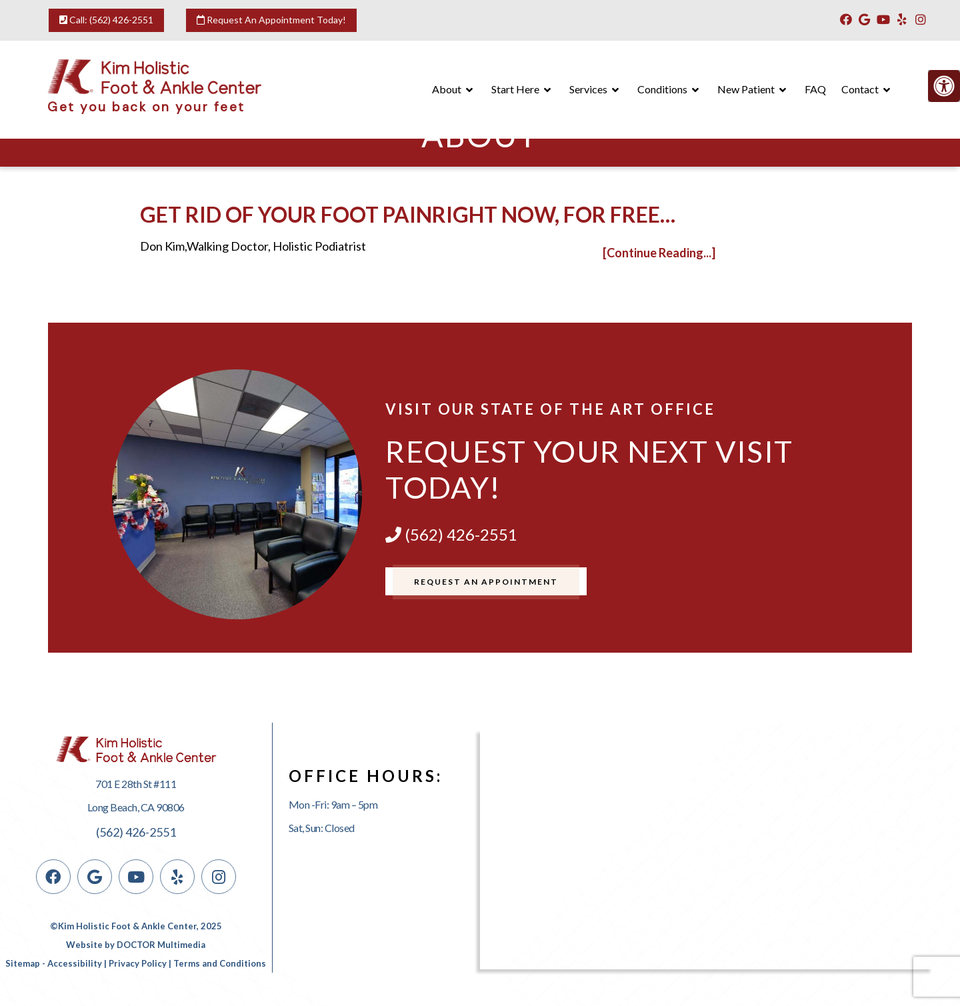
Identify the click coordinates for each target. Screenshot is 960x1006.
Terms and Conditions (219, 963)
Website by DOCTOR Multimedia (135, 944)
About (446, 89)
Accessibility (74, 963)
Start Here (515, 89)
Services (588, 89)
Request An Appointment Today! (271, 19)
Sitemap (22, 963)
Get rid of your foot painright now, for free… (407, 214)
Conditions (662, 89)
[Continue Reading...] (659, 252)
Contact (860, 89)
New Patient (746, 89)
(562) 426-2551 (121, 19)
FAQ (815, 89)
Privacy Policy (138, 963)
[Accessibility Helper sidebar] (944, 86)
